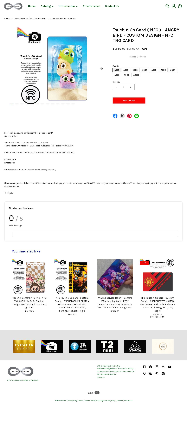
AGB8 (117, 75)
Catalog (47, 6)
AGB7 (172, 70)
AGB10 (136, 75)
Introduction (68, 6)
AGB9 (126, 75)
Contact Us (112, 6)
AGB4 (144, 70)
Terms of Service (60, 401)
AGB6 (163, 70)
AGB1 (117, 70)
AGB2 (125, 70)
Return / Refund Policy (86, 401)
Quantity (116, 82)
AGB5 (153, 70)
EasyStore (34, 380)
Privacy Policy (72, 401)
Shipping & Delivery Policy (105, 401)
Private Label (91, 6)
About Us (120, 401)
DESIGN (116, 66)
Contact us (101, 377)
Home (31, 6)
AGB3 (135, 70)
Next (101, 68)
